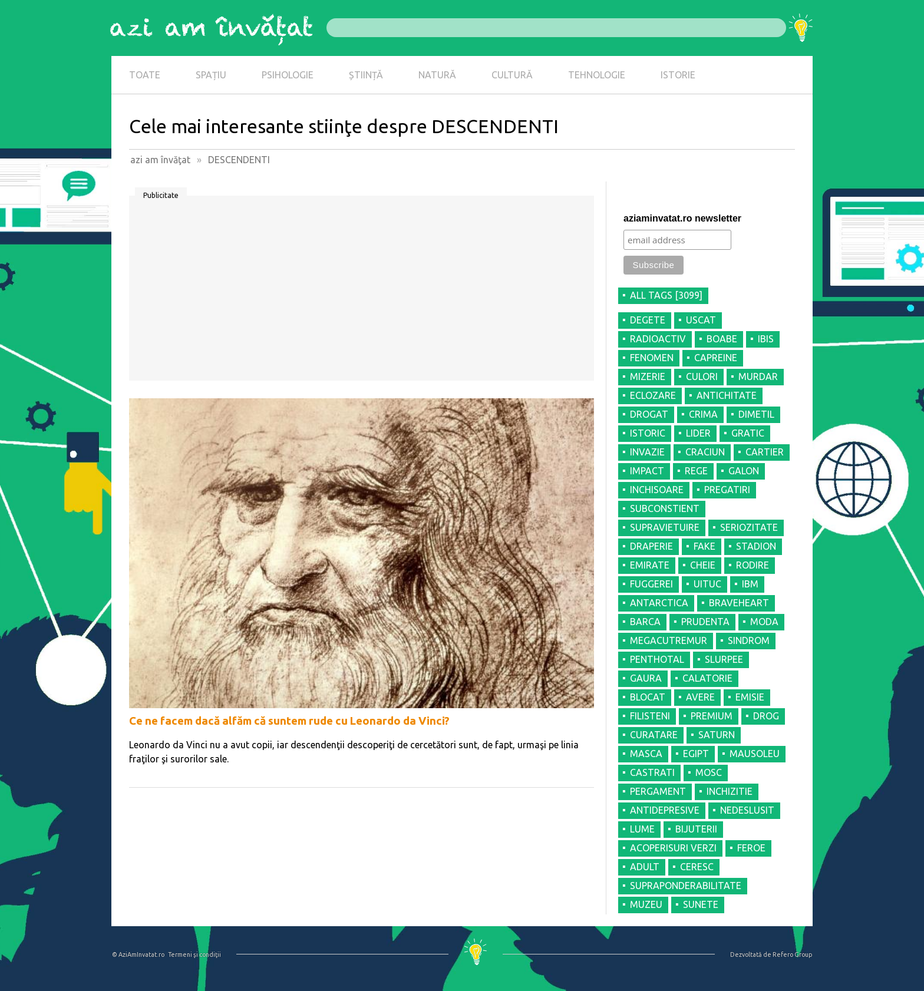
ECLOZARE (653, 395)
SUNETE (700, 904)
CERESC (697, 866)
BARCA (645, 621)
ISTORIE (678, 75)
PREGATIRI (727, 489)
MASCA (646, 753)
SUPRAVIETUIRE (664, 527)
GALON (743, 470)
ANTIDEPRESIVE (664, 810)
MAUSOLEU (755, 753)
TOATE (144, 75)
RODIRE (752, 565)
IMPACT (647, 470)
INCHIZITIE (730, 791)
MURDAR (758, 376)
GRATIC (747, 433)
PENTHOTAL (657, 659)
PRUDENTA (705, 621)
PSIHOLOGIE (288, 75)
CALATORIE (707, 678)
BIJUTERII (696, 829)
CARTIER (764, 452)
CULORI (702, 376)
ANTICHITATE (727, 395)
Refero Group (792, 954)
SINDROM (749, 640)
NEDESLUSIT (747, 810)
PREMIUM (711, 716)
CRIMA (703, 414)
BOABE (722, 338)
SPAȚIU (211, 75)
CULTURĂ (512, 75)
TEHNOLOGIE (596, 75)
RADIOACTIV (658, 338)
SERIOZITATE (749, 527)
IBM (750, 584)
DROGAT (649, 414)
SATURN (716, 734)
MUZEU (646, 904)
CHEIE (702, 565)
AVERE (700, 697)
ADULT (644, 866)
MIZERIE (647, 376)
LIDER (698, 433)
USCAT (701, 320)
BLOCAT (647, 697)
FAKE (704, 546)
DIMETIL (756, 414)
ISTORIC (647, 433)
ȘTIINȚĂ (366, 75)
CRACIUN (705, 452)
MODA (764, 621)
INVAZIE (647, 452)
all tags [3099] (666, 295)
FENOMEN (652, 357)
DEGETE (647, 320)
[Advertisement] (361, 292)
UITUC (707, 584)
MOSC (708, 772)
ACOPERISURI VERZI (673, 848)
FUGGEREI (651, 584)
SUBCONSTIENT (664, 508)
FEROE (751, 848)
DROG (766, 716)
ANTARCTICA (659, 602)
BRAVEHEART (739, 602)
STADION (756, 546)
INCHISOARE (657, 489)
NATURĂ (437, 75)
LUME (642, 829)
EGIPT (696, 753)
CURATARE (654, 734)
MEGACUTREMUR (668, 640)
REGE (696, 470)
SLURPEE (724, 659)
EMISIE (749, 697)
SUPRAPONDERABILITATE (685, 885)
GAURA (646, 678)
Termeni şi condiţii (194, 954)
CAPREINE (715, 357)
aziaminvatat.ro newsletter (682, 218)
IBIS (766, 338)
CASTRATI (652, 772)
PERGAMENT (658, 791)
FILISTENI (650, 716)
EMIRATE (649, 565)
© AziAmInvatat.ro (138, 954)
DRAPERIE (651, 546)
